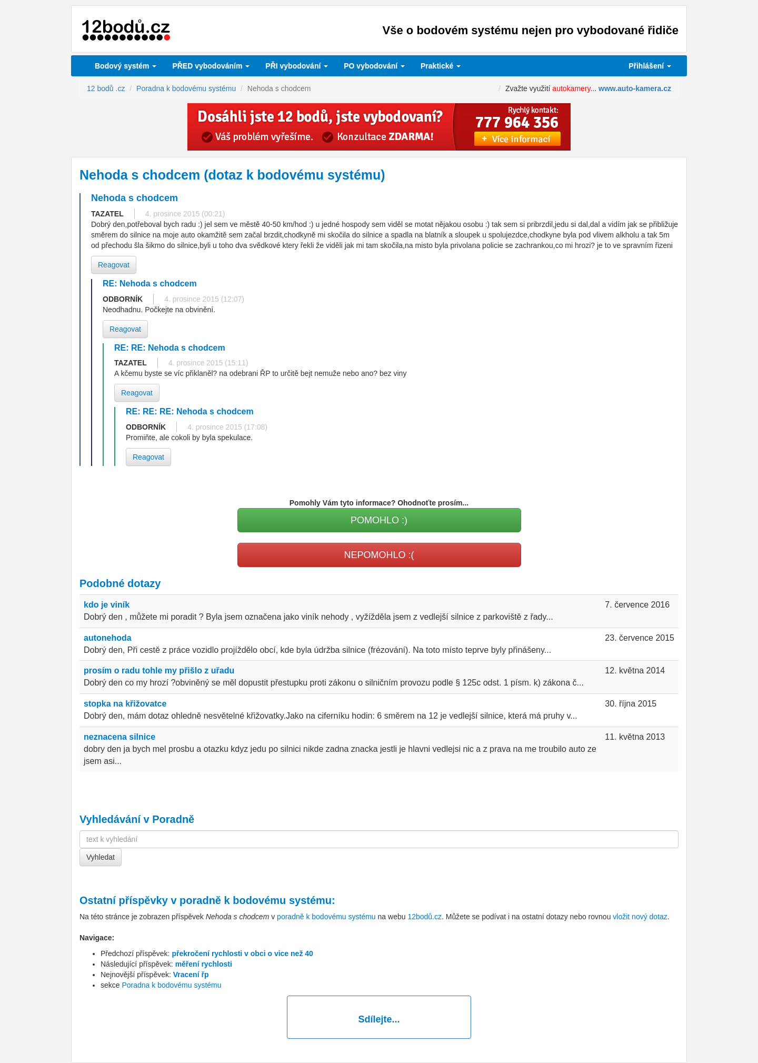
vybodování (296, 66)
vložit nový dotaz (640, 916)
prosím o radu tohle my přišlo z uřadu (159, 670)
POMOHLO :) (379, 520)
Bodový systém (125, 66)
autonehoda (108, 637)
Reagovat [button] (113, 265)
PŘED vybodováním (211, 66)
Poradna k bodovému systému (171, 985)
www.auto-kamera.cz (635, 88)
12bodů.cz (424, 916)
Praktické (441, 66)
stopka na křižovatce (125, 703)
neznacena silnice (119, 736)
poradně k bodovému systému (255, 900)
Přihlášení (650, 66)
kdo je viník (106, 604)
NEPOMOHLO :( (379, 555)
